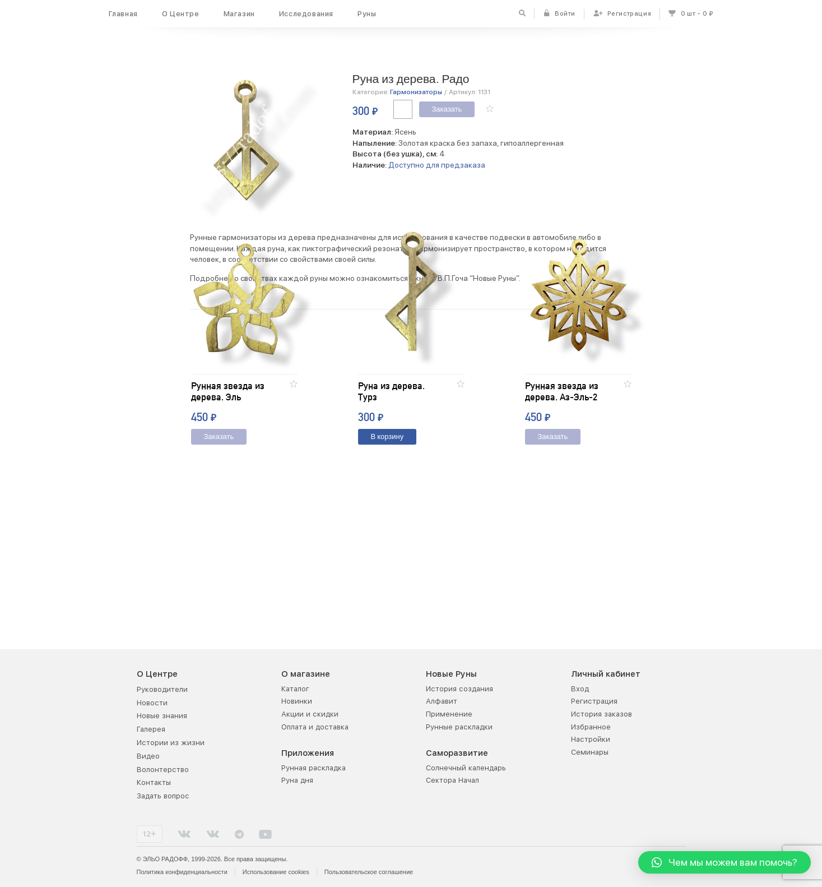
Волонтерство (163, 769)
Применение (449, 714)
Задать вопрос (163, 796)
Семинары (590, 752)
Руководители (162, 689)
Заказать (447, 109)
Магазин (239, 14)
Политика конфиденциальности (182, 871)
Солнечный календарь (466, 768)
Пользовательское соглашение (368, 871)
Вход (580, 689)
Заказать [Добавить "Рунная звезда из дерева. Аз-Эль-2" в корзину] (553, 563)
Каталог (295, 689)
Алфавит (441, 701)
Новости (152, 703)
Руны (366, 14)
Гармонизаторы (416, 92)
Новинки (296, 701)
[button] (490, 108)
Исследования (306, 14)
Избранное (591, 727)
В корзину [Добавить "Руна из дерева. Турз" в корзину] (387, 563)
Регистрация (594, 701)
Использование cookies (276, 871)
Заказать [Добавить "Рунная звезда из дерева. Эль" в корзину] (219, 563)
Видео (148, 756)
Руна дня (297, 780)
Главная (123, 14)
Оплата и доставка (315, 727)
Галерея (151, 729)
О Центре (180, 14)
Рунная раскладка (313, 768)
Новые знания (162, 716)
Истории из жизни (171, 742)
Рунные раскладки (459, 727)
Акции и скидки (309, 714)
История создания (459, 689)
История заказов (601, 714)
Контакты (154, 782)
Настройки (590, 739)
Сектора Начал (452, 780)
